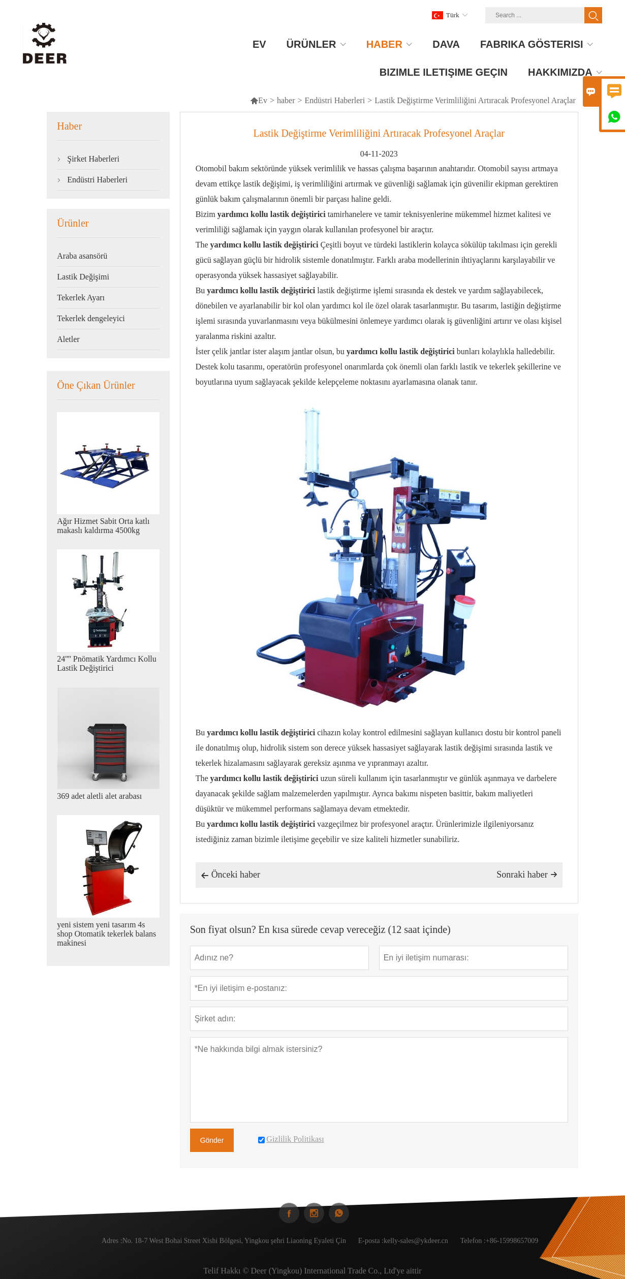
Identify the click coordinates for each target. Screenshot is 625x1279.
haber (286, 100)
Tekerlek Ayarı (81, 297)
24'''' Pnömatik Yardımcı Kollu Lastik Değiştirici (107, 663)
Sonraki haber (526, 874)
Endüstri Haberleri (334, 100)
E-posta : (371, 1248)
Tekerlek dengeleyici (90, 318)
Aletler (68, 339)
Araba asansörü (82, 256)
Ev (258, 100)
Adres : (112, 1248)
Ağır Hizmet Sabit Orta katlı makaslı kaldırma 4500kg (103, 526)
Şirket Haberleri (93, 158)
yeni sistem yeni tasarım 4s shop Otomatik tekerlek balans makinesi (106, 933)
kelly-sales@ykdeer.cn (416, 1248)
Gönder (212, 1140)
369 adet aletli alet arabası (99, 796)
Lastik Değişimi (83, 276)
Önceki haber (230, 875)
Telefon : (473, 1248)
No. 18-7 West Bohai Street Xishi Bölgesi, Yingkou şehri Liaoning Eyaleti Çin (234, 1248)
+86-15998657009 (512, 1248)
